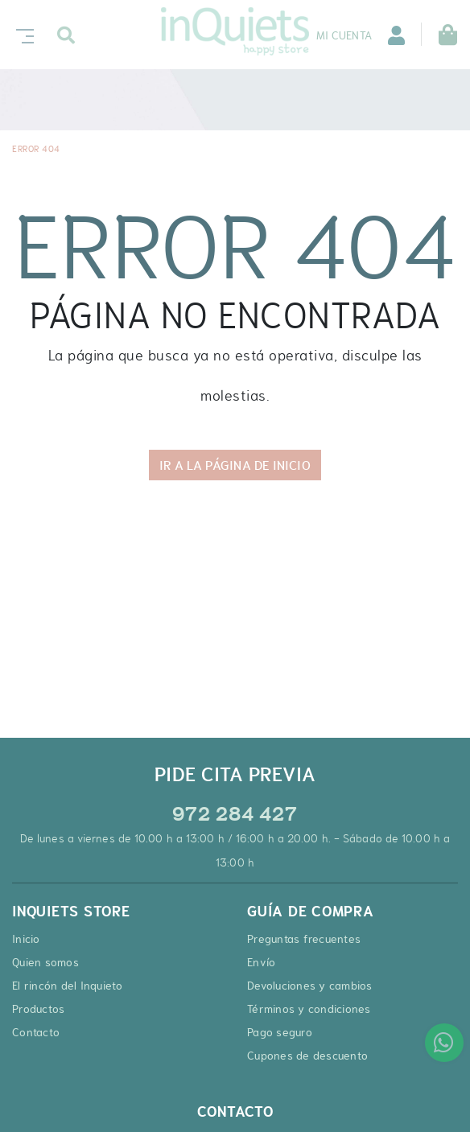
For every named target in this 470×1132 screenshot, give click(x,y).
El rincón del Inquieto (67, 985)
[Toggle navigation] (21, 34)
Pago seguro (279, 1032)
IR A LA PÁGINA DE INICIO (234, 465)
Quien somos (45, 962)
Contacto (36, 1032)
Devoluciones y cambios (310, 985)
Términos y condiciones (309, 1009)
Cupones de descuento (307, 1055)
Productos (38, 1009)
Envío (261, 962)
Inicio (26, 939)
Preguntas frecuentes (304, 939)
